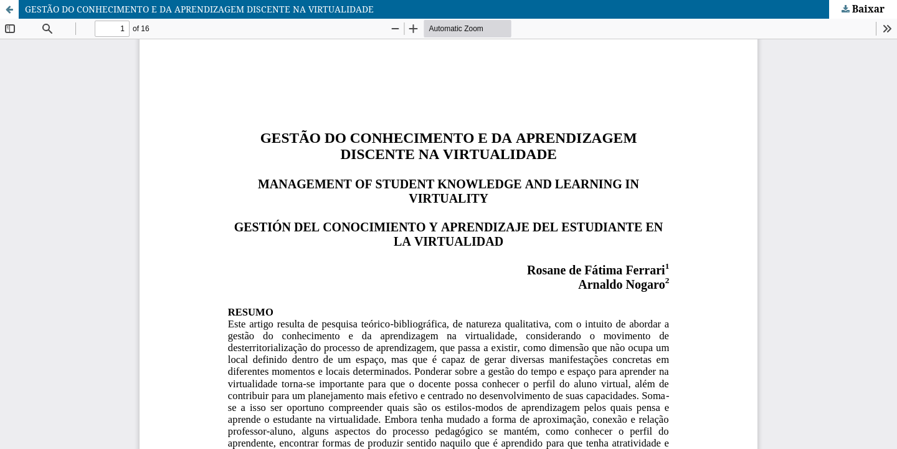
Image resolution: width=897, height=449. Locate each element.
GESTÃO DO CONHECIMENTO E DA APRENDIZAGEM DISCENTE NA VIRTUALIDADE (199, 9)
